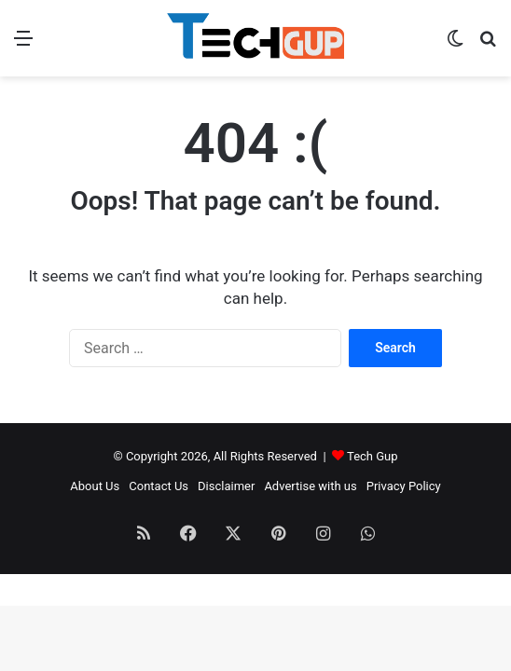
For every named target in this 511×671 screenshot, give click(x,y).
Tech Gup (372, 456)
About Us (94, 486)
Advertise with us (310, 486)
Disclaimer (226, 486)
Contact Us (158, 486)
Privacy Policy (403, 486)
